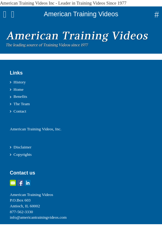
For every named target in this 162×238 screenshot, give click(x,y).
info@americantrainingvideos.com (38, 217)
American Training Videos (81, 14)
